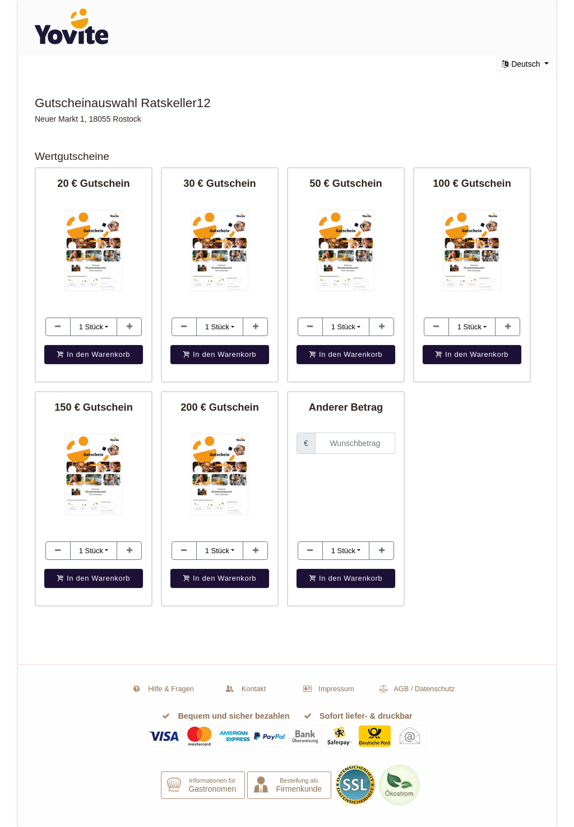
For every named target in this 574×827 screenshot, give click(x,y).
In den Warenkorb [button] (94, 354)
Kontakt (254, 688)
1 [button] (91, 327)
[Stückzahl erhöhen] (58, 327)
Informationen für (212, 785)
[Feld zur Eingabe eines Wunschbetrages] (355, 443)
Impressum (336, 688)
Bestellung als (299, 785)
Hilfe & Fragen (171, 688)
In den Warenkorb (346, 578)
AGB (401, 688)
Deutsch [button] (521, 63)
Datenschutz (435, 688)
